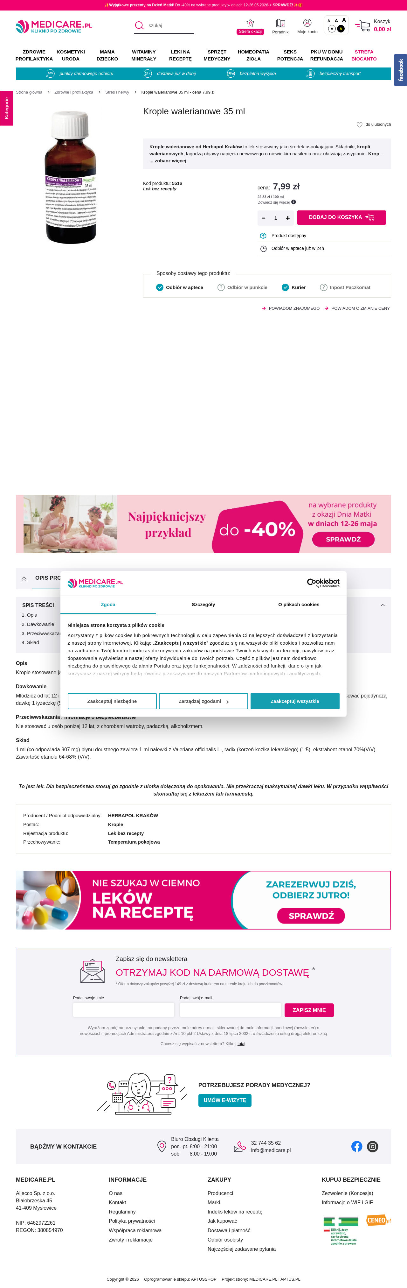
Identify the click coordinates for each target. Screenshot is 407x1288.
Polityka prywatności (132, 1221)
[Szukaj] (138, 26)
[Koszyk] (362, 26)
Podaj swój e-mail (195, 997)
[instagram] (372, 1146)
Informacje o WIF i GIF (347, 1202)
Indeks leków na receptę (235, 1211)
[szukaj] (164, 26)
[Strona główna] (29, 92)
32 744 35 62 (266, 1143)
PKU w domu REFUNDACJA (326, 55)
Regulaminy (122, 1211)
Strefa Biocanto (364, 55)
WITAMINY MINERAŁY (143, 55)
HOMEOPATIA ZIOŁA (253, 55)
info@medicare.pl (271, 1150)
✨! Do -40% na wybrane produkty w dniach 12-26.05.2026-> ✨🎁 (203, 5)
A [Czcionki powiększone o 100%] (344, 20)
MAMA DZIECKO (107, 55)
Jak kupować (222, 1221)
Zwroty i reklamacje (131, 1239)
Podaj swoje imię (87, 997)
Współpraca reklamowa (135, 1230)
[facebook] (356, 1146)
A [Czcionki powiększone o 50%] (336, 20)
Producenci (220, 1193)
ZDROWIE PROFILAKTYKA (34, 55)
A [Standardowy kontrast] (332, 29)
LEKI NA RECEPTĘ (180, 55)
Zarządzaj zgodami (204, 701)
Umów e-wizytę (225, 1100)
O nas (115, 1193)
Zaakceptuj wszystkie (295, 701)
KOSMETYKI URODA (71, 55)
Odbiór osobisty (225, 1239)
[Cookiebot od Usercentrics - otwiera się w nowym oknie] (312, 583)
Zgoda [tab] (108, 604)
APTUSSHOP (204, 1279)
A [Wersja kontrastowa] (341, 29)
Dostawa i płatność (229, 1230)
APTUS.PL (290, 1279)
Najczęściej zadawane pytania (242, 1249)
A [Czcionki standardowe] (329, 21)
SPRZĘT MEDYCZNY (217, 55)
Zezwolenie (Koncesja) (347, 1193)
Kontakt (117, 1202)
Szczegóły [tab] (203, 604)
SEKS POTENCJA (290, 55)
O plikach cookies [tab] (298, 604)
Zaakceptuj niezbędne (112, 701)
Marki (214, 1202)
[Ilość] (276, 218)
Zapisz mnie (310, 1010)
